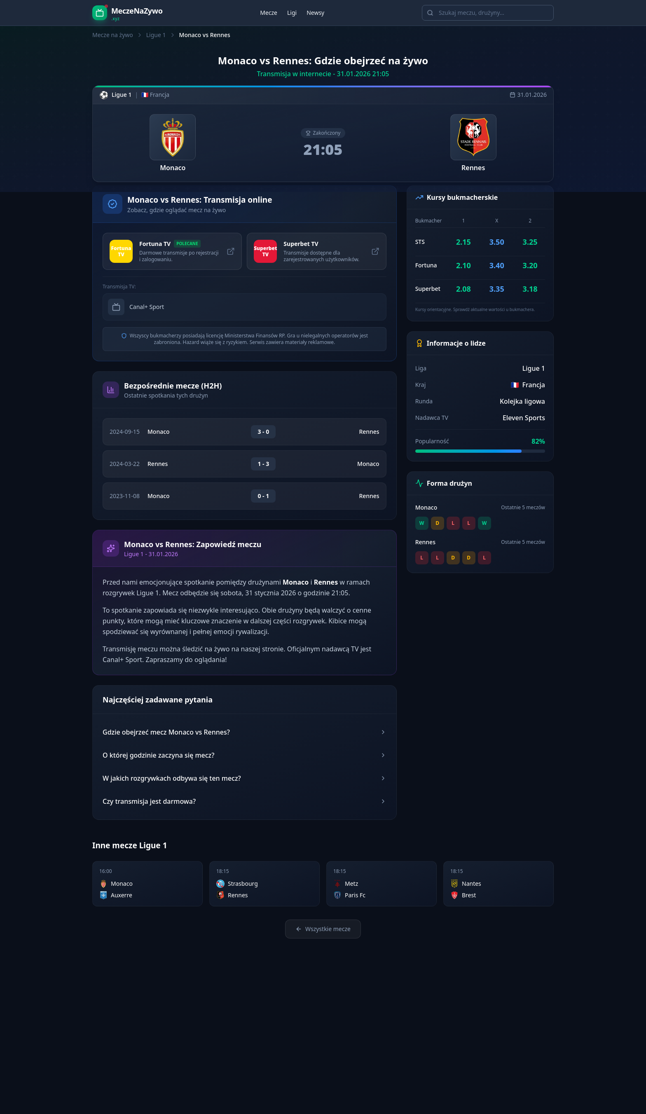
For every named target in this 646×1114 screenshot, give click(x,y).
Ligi (292, 12)
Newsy (315, 12)
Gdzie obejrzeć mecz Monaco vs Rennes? (244, 732)
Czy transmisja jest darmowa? (244, 801)
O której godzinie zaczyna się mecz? (244, 755)
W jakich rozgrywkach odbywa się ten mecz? (244, 778)
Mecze (268, 12)
